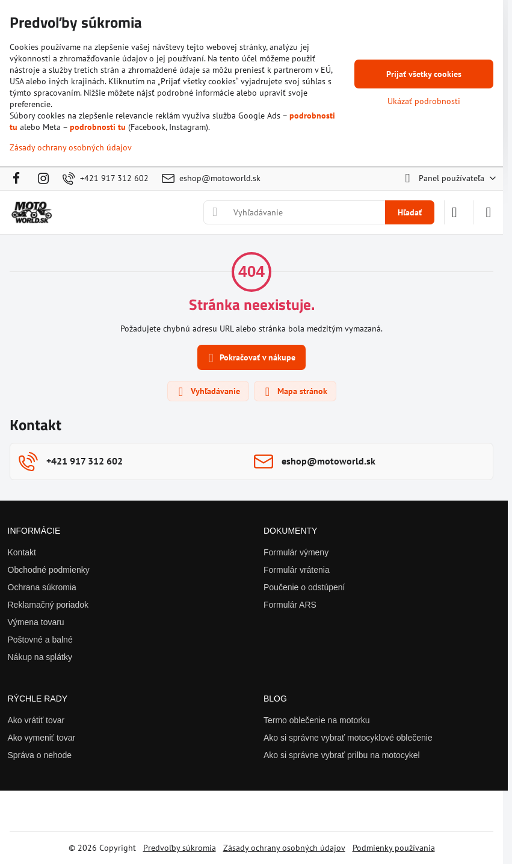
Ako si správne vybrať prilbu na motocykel (342, 755)
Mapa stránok (294, 392)
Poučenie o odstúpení (304, 587)
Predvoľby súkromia (179, 847)
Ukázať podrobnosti (423, 101)
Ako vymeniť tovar (42, 737)
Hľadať (410, 212)
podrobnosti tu (98, 127)
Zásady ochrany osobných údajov (284, 847)
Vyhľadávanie (207, 392)
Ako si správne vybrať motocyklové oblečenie (348, 737)
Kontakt (22, 552)
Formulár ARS (290, 604)
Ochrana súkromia (42, 587)
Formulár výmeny (296, 552)
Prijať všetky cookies (423, 74)
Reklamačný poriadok (48, 604)
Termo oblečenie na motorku (317, 720)
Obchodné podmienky (49, 570)
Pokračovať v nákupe (250, 358)
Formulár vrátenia (297, 570)
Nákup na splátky (40, 657)
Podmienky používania (394, 847)
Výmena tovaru (36, 622)
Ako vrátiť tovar (36, 720)
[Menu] (488, 212)
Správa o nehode (40, 755)
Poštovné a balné (40, 639)
